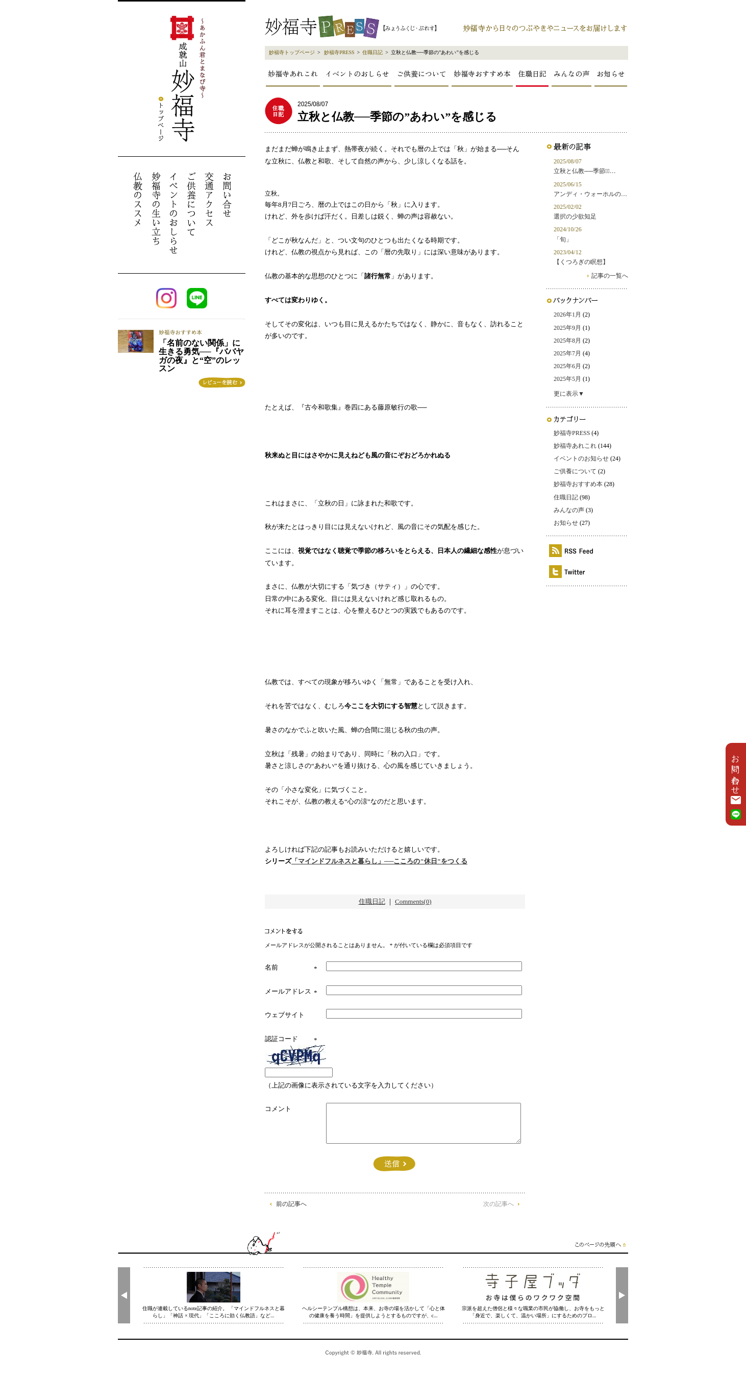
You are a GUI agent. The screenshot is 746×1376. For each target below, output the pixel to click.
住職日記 (372, 52)
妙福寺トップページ (292, 52)
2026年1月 (567, 314)
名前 (271, 967)
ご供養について (421, 73)
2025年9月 (567, 327)
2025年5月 (567, 378)
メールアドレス (288, 991)
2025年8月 (567, 340)
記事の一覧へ (609, 275)
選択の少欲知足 (575, 216)
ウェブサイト (285, 1015)
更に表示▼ (569, 393)
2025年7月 (567, 353)
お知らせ (610, 73)
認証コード (281, 1039)
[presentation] (124, 1295)
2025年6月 (567, 366)
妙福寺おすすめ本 (482, 73)
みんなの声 (571, 73)
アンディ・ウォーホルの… (590, 194)
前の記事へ (291, 1204)
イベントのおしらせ (357, 73)
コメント (278, 1109)
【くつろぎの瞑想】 (581, 261)
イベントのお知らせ (581, 458)
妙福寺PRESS (339, 52)
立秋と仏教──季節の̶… (585, 171)
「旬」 (563, 239)
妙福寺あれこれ (293, 73)
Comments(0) (413, 901)
